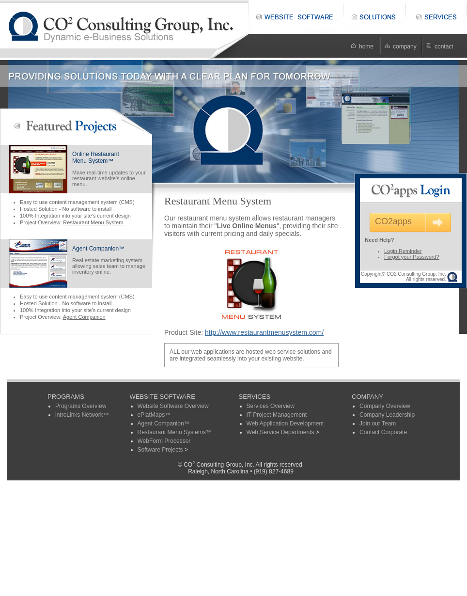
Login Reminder (403, 251)
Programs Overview (80, 406)
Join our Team (377, 423)
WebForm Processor (164, 441)
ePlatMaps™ (154, 414)
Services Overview (271, 406)
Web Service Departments (280, 432)
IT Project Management (277, 414)
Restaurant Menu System (93, 222)
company (405, 46)
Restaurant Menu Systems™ (175, 432)
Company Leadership (387, 414)
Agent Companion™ (98, 248)
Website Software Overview (173, 406)
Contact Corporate (383, 432)
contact (444, 46)
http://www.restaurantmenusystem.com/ (264, 332)
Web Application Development (285, 423)
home (366, 46)
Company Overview (384, 406)
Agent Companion (84, 317)
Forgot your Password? (411, 257)
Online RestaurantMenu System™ (95, 157)
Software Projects (160, 449)
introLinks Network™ (82, 414)
